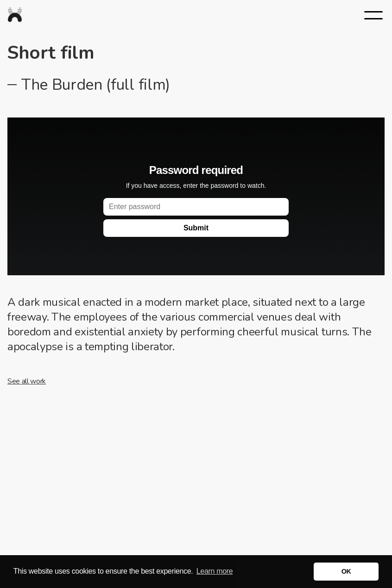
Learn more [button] (214, 571)
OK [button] (346, 571)
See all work (26, 381)
